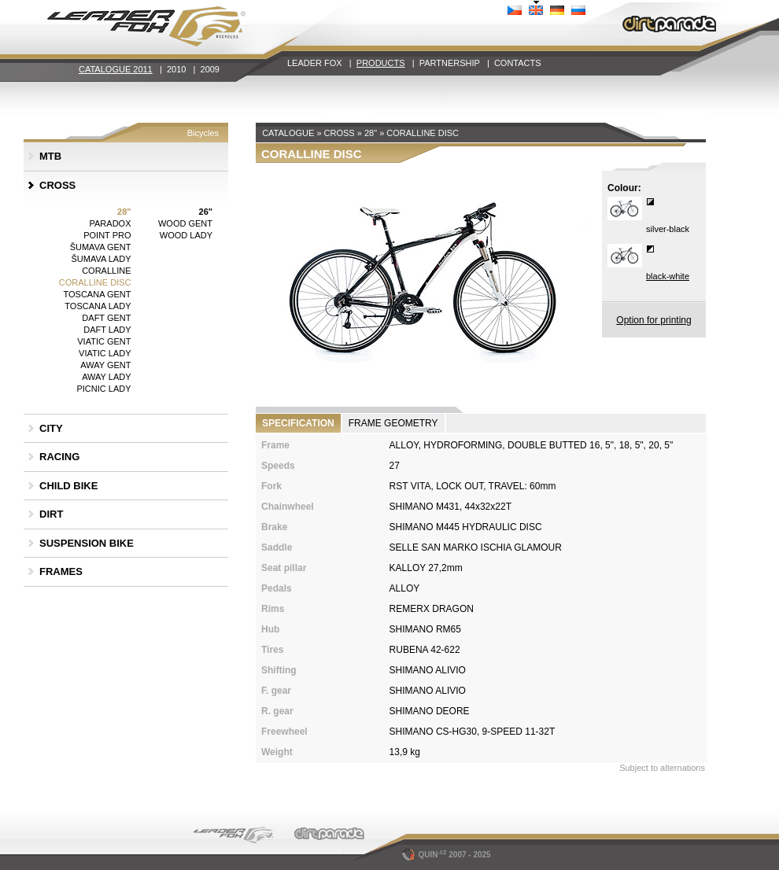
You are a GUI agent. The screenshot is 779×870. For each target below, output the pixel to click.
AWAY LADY (106, 377)
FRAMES (61, 571)
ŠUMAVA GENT (100, 247)
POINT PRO (107, 235)
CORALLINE (106, 270)
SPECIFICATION (298, 423)
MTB (50, 156)
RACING (59, 457)
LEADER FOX (314, 63)
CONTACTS (517, 63)
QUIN (425, 854)
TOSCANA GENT (97, 294)
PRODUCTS (380, 63)
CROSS (57, 185)
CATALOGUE (288, 133)
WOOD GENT (185, 223)
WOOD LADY (186, 235)
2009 (210, 69)
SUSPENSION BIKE (86, 543)
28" (124, 211)
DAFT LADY (107, 329)
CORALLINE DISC (95, 282)
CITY (51, 428)
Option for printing (653, 320)
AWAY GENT (105, 365)
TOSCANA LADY (98, 306)
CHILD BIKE (68, 486)
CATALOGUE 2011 (116, 69)
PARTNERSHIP (449, 63)
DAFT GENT (106, 318)
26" (205, 211)
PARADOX (110, 223)
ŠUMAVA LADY (101, 259)
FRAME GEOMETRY (393, 423)
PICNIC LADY (103, 388)
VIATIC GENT (104, 341)
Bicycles (203, 133)
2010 (176, 69)
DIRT (51, 514)
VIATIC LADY (105, 353)
